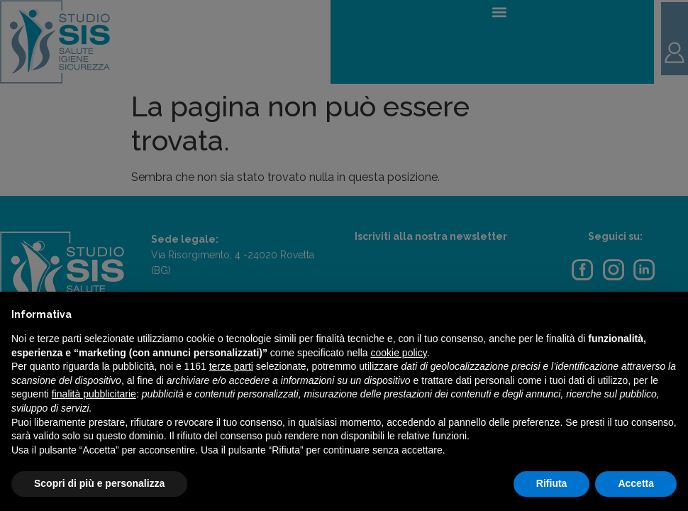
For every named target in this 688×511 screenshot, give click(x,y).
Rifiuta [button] (551, 483)
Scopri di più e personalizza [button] (99, 483)
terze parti (231, 366)
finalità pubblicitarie (94, 394)
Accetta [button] (636, 483)
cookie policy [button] (399, 352)
